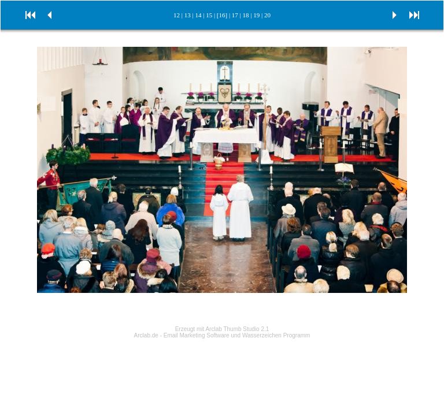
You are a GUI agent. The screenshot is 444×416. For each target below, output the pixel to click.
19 (256, 15)
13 (187, 15)
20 (267, 15)
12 (176, 15)
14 (198, 15)
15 (209, 15)
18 (246, 15)
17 (235, 15)
